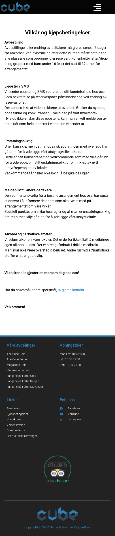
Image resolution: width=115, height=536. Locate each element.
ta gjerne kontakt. (72, 290)
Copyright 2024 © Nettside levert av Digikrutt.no (57, 527)
